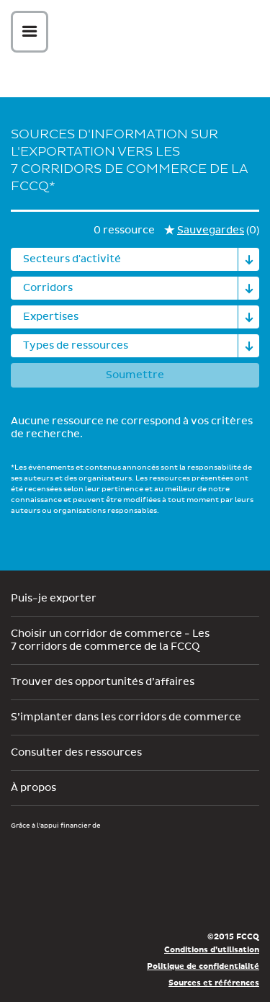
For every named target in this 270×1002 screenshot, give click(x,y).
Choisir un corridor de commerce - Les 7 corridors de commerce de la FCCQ (110, 640)
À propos (33, 788)
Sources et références (213, 983)
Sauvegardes (210, 230)
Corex (140, 34)
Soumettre (135, 375)
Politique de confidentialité (203, 966)
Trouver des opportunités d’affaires (102, 682)
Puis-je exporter (53, 599)
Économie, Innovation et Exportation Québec (63, 898)
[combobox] (135, 259)
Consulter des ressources (76, 753)
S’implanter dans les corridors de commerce (126, 717)
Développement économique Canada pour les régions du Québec (93, 855)
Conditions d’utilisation (211, 950)
